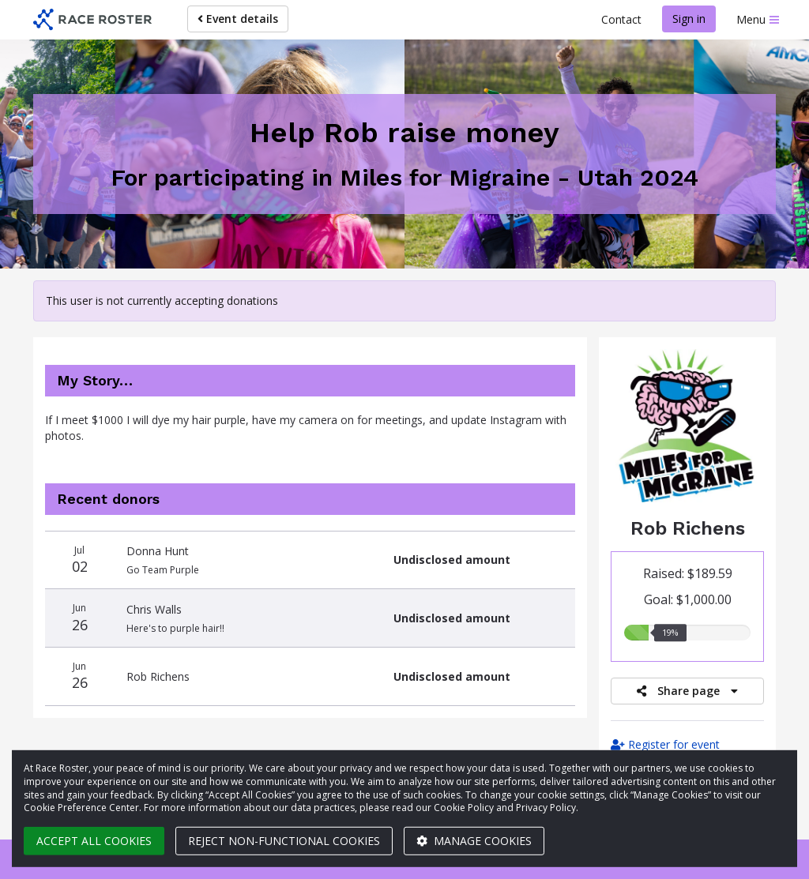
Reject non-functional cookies (284, 840)
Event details (238, 18)
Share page (687, 690)
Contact (621, 19)
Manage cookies (474, 840)
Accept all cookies (94, 840)
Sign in (689, 18)
